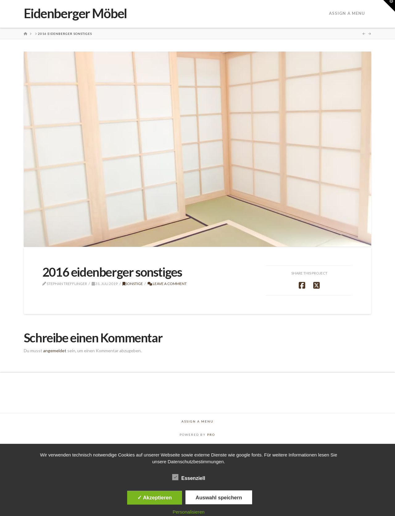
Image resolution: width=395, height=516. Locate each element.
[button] (389, 6)
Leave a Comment (167, 283)
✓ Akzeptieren (154, 497)
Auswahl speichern (219, 497)
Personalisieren (189, 511)
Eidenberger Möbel (75, 13)
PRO (211, 434)
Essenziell (188, 478)
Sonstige (133, 283)
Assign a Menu (347, 13)
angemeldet (54, 350)
